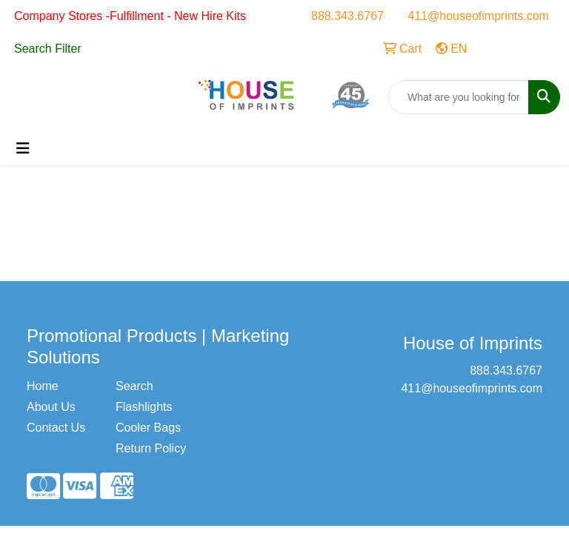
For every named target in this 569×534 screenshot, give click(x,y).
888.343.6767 (347, 16)
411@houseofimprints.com (478, 16)
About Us (51, 406)
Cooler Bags (148, 427)
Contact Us (56, 427)
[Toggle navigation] (23, 148)
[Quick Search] (458, 97)
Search (134, 386)
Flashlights (144, 406)
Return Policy (151, 448)
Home (43, 386)
